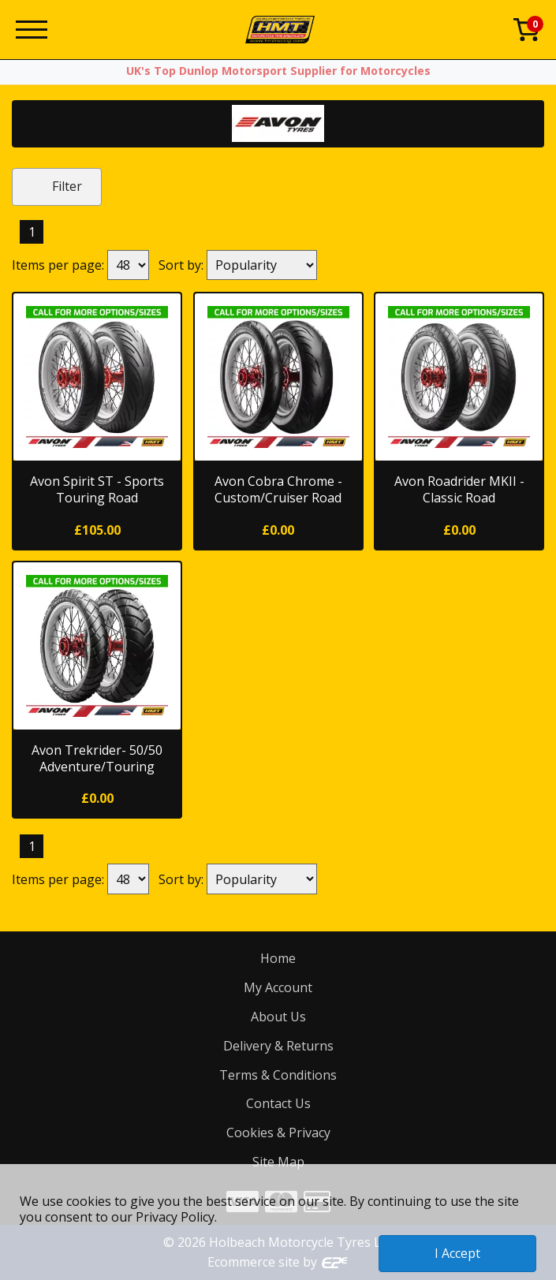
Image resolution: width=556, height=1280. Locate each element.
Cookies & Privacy (278, 1132)
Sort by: (181, 265)
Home (278, 958)
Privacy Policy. (176, 1217)
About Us (278, 1016)
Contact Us (278, 1103)
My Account (278, 987)
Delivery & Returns (278, 1045)
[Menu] (31, 29)
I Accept (457, 1253)
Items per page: (58, 265)
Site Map (278, 1161)
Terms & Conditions (278, 1075)
